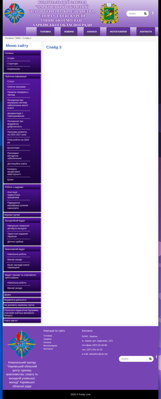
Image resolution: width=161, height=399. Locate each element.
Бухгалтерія (13, 148)
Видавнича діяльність (15, 300)
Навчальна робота (16, 254)
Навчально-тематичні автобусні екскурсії (18, 227)
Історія (10, 58)
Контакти (146, 31)
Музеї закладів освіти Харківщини (18, 266)
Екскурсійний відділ (15, 220)
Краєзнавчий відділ (15, 249)
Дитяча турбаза (15, 241)
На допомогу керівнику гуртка (19, 305)
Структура (12, 63)
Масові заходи (14, 259)
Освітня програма (16, 86)
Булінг (10, 179)
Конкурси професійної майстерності (14, 172)
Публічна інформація (16, 76)
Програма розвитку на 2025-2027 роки (17, 133)
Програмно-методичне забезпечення (14, 156)
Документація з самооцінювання (15, 114)
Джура (7, 294)
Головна (45, 31)
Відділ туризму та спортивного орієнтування (20, 276)
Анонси (47, 342)
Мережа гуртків (12, 215)
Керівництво (13, 69)
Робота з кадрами (14, 187)
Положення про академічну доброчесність (15, 124)
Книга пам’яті (11, 320)
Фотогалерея (118, 31)
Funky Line (84, 394)
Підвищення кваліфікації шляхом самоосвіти (17, 205)
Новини (69, 31)
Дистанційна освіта (17, 163)
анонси (92, 31)
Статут (10, 81)
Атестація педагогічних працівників (13, 195)
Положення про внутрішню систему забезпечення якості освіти (17, 104)
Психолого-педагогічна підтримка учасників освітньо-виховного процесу (21, 313)
